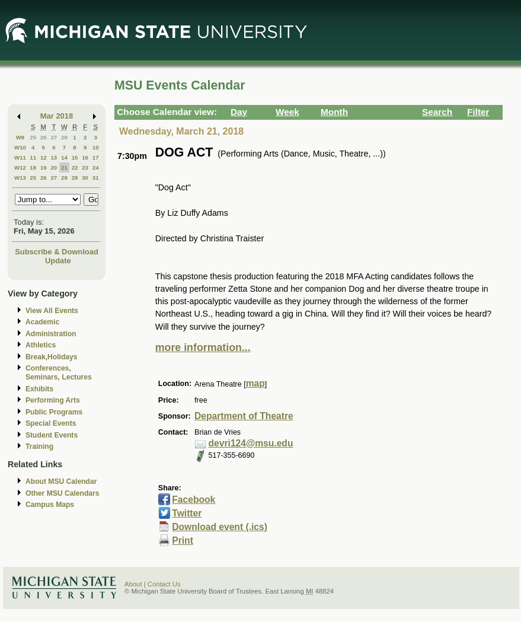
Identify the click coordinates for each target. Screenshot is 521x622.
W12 (20, 167)
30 (85, 177)
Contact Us (164, 584)
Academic (42, 322)
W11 (20, 157)
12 (43, 157)
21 (64, 167)
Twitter (187, 513)
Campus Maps (49, 504)
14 (64, 157)
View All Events (51, 311)
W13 (20, 177)
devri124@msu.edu (251, 443)
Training (39, 446)
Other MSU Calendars (62, 493)
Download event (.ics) (219, 527)
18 (33, 167)
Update (58, 260)
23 (85, 167)
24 (95, 167)
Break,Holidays (51, 357)
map (255, 383)
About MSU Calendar (61, 481)
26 (43, 137)
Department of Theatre (243, 416)
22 (75, 167)
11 (33, 157)
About (133, 584)
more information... (203, 347)
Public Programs (53, 412)
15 (75, 157)
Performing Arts (52, 400)
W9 (20, 137)
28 (64, 137)
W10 (20, 147)
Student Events (51, 435)
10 (95, 147)
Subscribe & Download (56, 251)
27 (53, 137)
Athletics (40, 345)
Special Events (50, 423)
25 (33, 137)
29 (75, 177)
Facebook (193, 500)
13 (53, 157)
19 (43, 167)
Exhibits (39, 389)
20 (53, 167)
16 (85, 157)
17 (95, 157)
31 (95, 177)
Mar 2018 (56, 115)
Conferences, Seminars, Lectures (58, 372)
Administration (50, 334)
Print (182, 540)
